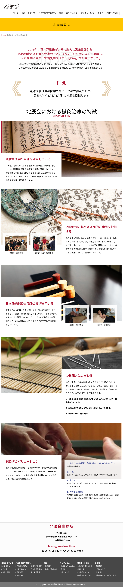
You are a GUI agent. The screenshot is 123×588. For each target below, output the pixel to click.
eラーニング (65, 573)
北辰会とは (6, 567)
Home (3, 35)
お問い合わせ (112, 13)
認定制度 (19, 573)
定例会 (63, 570)
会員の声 (19, 576)
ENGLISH (99, 573)
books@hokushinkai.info (61, 547)
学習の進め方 (21, 570)
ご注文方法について (85, 567)
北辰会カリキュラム (68, 567)
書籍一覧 (81, 570)
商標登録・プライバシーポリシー (107, 576)
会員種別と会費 (36, 567)
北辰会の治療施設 (51, 570)
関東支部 (99, 567)
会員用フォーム (83, 573)
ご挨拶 (4, 570)
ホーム (15, 13)
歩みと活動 (6, 573)
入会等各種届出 (36, 570)
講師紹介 (48, 567)
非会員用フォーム (84, 576)
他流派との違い (21, 567)
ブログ (100, 13)
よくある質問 (35, 573)
